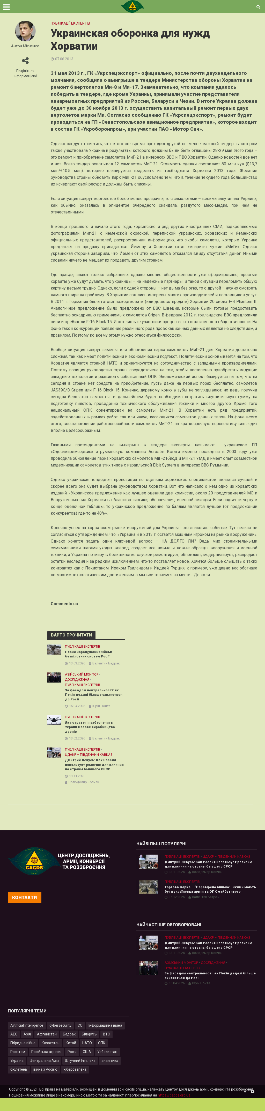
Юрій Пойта (101, 708)
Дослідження (77, 680)
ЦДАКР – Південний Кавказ (89, 758)
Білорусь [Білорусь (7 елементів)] (89, 1047)
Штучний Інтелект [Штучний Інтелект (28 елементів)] (80, 1073)
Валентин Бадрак (106, 664)
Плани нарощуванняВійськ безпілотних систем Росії (89, 654)
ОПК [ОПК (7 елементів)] (101, 1056)
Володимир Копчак (84, 791)
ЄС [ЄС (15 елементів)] (80, 1038)
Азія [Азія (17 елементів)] (27, 1047)
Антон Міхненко (25, 46)
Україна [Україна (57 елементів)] (17, 1073)
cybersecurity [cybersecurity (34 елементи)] (60, 1038)
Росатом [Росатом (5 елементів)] (17, 1065)
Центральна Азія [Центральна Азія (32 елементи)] (44, 1073)
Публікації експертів (70, 23)
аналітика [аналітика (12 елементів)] (109, 1073)
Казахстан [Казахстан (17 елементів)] (51, 1056)
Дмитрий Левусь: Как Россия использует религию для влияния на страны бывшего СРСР (92, 770)
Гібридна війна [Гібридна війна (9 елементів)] (22, 1056)
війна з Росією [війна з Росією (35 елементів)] (45, 1082)
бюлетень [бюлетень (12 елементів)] (18, 1082)
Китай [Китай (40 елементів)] (71, 1056)
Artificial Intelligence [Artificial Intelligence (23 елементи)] (26, 1038)
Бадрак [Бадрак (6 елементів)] (69, 1047)
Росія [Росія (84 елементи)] (72, 1065)
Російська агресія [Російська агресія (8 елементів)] (46, 1065)
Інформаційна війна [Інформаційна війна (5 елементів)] (105, 1038)
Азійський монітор (81, 675)
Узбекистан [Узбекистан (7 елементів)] (107, 1065)
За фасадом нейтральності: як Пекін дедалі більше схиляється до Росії (93, 696)
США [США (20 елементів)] (87, 1065)
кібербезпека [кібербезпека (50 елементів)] (75, 1082)
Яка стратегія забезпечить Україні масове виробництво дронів (92, 730)
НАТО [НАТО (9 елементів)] (87, 1056)
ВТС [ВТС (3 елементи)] (106, 1047)
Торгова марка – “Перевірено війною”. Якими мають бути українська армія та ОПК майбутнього (210, 900)
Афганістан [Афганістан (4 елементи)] (47, 1047)
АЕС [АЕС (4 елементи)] (13, 1047)
